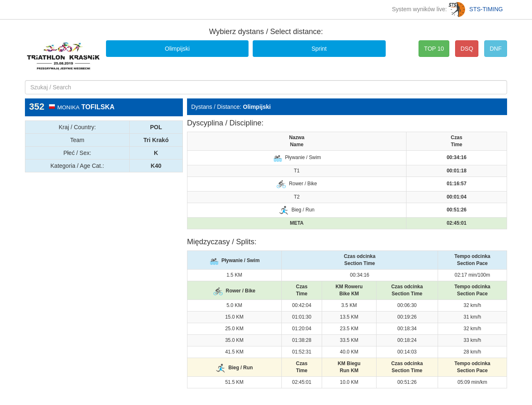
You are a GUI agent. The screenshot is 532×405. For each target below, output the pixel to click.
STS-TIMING (475, 9)
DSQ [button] (467, 48)
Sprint (319, 48)
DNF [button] (496, 48)
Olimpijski (177, 48)
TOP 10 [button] (434, 48)
